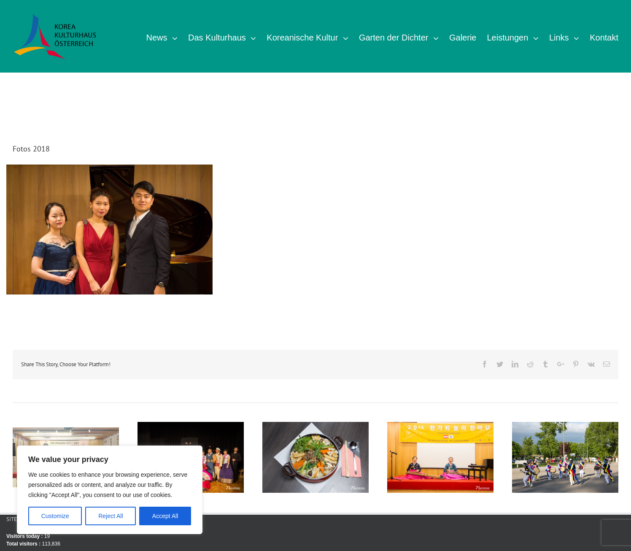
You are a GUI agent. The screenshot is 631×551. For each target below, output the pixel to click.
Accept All (165, 516)
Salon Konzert (109, 224)
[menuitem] (167, 36)
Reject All (110, 516)
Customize (55, 516)
